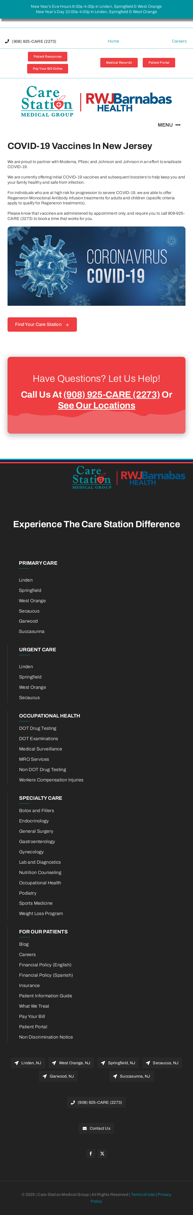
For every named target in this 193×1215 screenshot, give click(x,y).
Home (113, 41)
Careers (179, 41)
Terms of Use (143, 1194)
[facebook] (90, 1153)
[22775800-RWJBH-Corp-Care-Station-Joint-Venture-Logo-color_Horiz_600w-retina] (96, 88)
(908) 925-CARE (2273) (111, 395)
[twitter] (102, 1153)
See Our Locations (96, 405)
